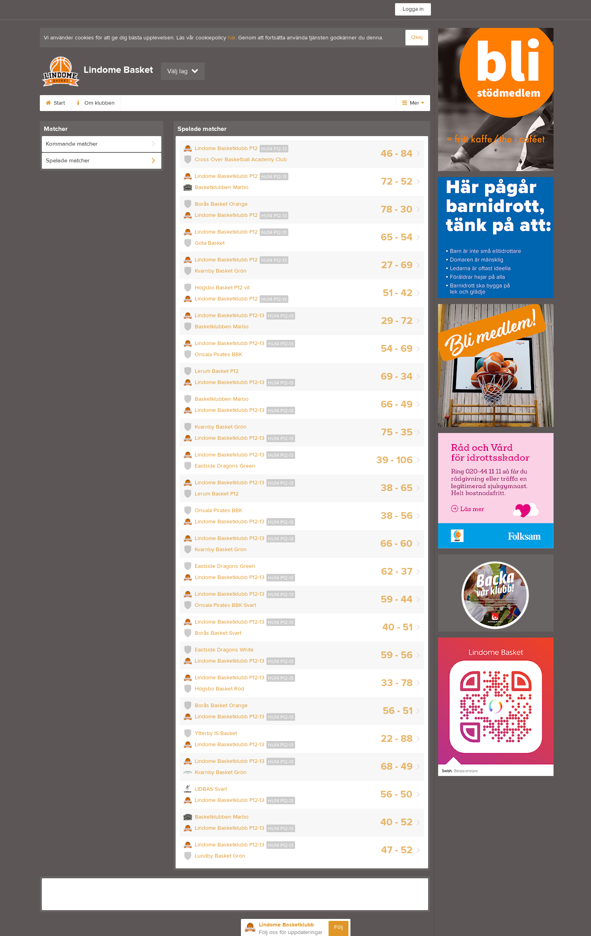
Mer (413, 103)
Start (55, 103)
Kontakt (221, 103)
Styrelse (140, 103)
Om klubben (96, 103)
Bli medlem (264, 103)
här (231, 37)
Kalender (181, 103)
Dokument (309, 103)
